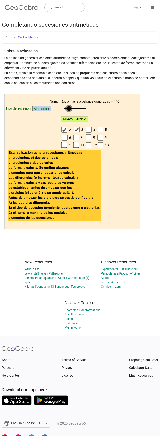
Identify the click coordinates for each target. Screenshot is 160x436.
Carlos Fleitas (28, 37)
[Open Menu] (152, 7)
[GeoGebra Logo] (21, 7)
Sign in (138, 7)
